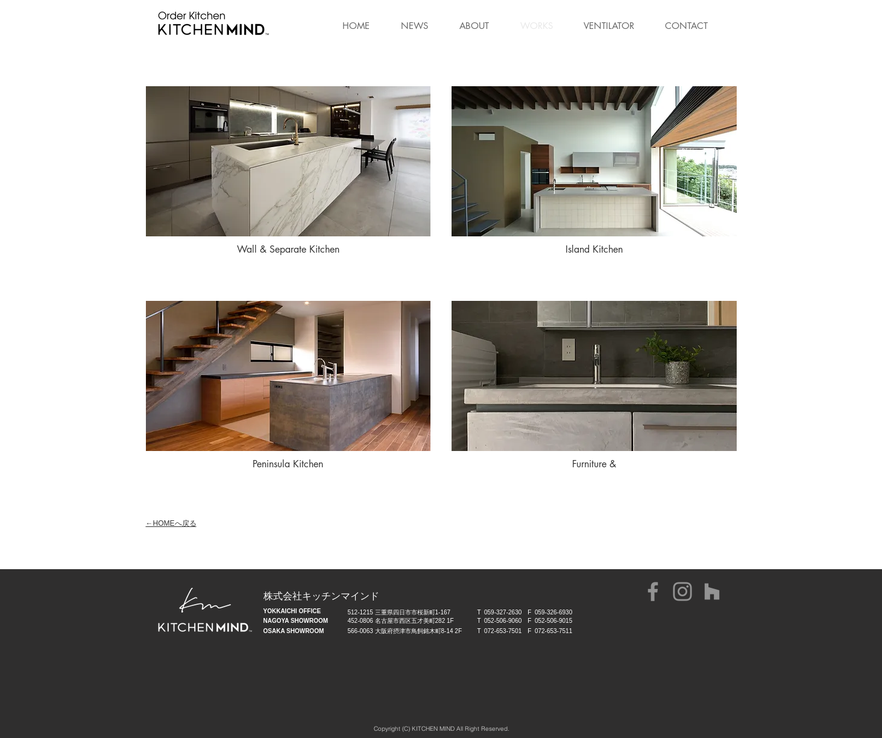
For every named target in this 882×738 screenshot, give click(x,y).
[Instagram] (682, 591)
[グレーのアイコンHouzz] (712, 591)
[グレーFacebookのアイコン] (653, 591)
